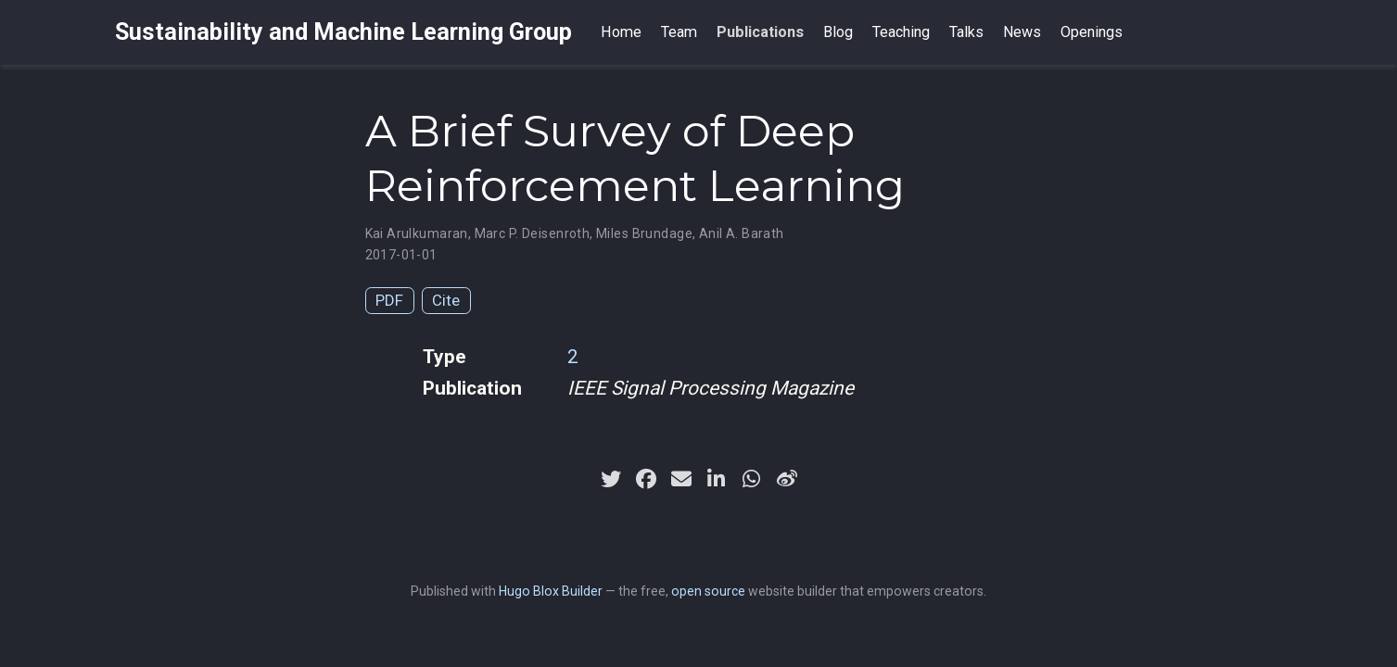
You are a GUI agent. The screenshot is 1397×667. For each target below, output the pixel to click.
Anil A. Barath (741, 233)
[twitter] (611, 479)
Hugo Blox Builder (551, 591)
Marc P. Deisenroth (533, 233)
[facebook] (646, 479)
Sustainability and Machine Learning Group (343, 32)
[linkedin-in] (716, 479)
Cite (446, 300)
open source (708, 591)
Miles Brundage (644, 233)
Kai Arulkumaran (416, 233)
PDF (389, 300)
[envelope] (681, 479)
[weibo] (787, 479)
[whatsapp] (752, 479)
